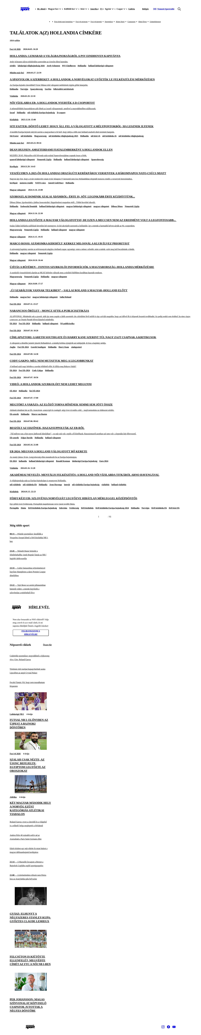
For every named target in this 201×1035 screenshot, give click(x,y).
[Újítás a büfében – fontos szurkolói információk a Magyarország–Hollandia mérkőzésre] (100, 269)
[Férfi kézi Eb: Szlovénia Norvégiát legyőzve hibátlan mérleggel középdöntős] (100, 501)
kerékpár (14, 183)
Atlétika (13, 797)
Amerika (94, 9)
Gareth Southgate (38, 347)
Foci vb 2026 (15, 49)
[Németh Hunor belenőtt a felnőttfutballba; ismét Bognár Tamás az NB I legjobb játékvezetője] (31, 555)
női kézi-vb (95, 136)
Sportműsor (109, 22)
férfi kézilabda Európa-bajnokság (42, 508)
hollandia (23, 461)
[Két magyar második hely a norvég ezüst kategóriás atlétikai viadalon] (31, 792)
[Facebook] (168, 1026)
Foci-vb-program (82, 22)
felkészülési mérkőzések (63, 89)
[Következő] (104, 516)
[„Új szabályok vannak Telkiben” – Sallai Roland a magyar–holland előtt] (100, 290)
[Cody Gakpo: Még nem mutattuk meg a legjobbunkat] (100, 363)
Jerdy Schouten (53, 66)
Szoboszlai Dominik (28, 206)
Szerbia (48, 89)
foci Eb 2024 (34, 391)
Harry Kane (64, 347)
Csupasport (131, 22)
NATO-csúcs (40, 183)
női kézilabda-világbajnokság (131, 136)
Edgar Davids (27, 438)
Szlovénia (63, 508)
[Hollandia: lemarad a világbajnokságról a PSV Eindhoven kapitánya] (100, 58)
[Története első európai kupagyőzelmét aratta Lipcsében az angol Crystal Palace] (31, 671)
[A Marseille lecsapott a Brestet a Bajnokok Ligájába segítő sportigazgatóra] (31, 863)
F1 (101, 9)
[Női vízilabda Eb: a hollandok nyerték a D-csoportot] (100, 105)
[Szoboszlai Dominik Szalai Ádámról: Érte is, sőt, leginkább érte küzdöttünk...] (100, 199)
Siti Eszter (14, 136)
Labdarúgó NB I (17, 714)
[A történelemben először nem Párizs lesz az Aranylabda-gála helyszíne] (31, 877)
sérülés (13, 66)
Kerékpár (14, 166)
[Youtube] (174, 1026)
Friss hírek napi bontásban (63, 22)
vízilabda (105, 485)
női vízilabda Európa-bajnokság (41, 113)
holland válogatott (59, 230)
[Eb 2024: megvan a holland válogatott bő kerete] (100, 454)
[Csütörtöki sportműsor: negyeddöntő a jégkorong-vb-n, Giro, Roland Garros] (31, 657)
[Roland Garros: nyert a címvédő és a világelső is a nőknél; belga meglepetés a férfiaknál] (31, 823)
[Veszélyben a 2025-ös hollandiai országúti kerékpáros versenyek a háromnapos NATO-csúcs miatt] (100, 175)
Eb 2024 (13, 323)
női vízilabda (15, 485)
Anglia (12, 347)
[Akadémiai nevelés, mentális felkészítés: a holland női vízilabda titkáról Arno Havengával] (100, 477)
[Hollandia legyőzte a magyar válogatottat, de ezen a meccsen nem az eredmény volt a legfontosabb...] (100, 222)
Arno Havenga (55, 485)
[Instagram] (163, 1026)
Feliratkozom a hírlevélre (31, 632)
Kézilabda (14, 120)
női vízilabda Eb (30, 485)
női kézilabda (26, 136)
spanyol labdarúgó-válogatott (22, 159)
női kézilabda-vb (109, 136)
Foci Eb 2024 (15, 304)
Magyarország (40, 136)
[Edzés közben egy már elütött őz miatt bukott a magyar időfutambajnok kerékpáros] (31, 850)
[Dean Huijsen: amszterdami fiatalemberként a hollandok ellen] (100, 152)
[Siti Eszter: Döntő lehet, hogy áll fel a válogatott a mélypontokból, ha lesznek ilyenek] (100, 129)
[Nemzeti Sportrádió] (163, 9)
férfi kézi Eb (174, 508)
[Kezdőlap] (25, 9)
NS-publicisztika (67, 323)
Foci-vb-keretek (96, 22)
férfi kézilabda (87, 508)
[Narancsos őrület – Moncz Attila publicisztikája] (100, 315)
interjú (67, 485)
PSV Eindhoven (69, 66)
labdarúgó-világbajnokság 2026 (31, 66)
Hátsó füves (142, 22)
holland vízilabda (118, 485)
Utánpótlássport (155, 22)
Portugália (14, 508)
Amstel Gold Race (56, 183)
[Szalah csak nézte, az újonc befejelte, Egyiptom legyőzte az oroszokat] (31, 749)
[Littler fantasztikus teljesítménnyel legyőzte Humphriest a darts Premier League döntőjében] (31, 572)
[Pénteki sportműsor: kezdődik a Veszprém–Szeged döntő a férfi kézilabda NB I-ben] (31, 537)
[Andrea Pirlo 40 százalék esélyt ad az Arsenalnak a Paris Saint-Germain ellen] (31, 837)
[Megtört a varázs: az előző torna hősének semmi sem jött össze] (100, 407)
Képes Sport (120, 22)
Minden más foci (17, 73)
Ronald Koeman (63, 461)
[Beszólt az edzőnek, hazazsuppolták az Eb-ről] (100, 430)
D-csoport (61, 113)
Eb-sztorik (14, 414)
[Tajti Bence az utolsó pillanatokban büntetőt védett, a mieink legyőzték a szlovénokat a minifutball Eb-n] (31, 589)
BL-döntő (41, 9)
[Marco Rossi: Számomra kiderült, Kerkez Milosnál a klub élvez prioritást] (100, 246)
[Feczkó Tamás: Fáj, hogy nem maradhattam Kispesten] (31, 684)
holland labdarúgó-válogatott (100, 66)
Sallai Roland (65, 297)
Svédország (74, 508)
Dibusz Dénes (117, 206)
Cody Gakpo (37, 370)
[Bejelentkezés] (145, 9)
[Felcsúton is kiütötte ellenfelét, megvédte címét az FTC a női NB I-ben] (31, 947)
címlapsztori (76, 347)
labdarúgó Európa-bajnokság (84, 461)
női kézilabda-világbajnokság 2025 (63, 136)
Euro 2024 (103, 461)
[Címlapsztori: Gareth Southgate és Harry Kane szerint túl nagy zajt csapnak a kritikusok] (100, 339)
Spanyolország (36, 89)
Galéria (131, 9)
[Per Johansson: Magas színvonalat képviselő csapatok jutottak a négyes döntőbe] (31, 990)
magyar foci (25, 297)
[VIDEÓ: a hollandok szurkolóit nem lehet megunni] (100, 384)
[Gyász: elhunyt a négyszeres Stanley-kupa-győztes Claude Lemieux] (31, 904)
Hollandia (82, 66)
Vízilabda (14, 96)
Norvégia (24, 89)
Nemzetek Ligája (44, 159)
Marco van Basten (39, 414)
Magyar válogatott (18, 190)
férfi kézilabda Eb (159, 508)
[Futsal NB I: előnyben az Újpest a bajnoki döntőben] (31, 710)
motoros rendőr (26, 183)
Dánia (23, 508)
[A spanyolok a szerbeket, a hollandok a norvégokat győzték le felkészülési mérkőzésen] (100, 82)
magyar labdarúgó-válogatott (78, 206)
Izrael (12, 113)
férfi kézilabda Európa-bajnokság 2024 (112, 508)
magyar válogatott (101, 206)
